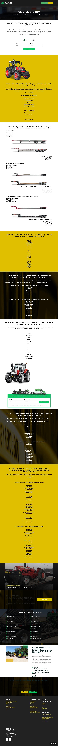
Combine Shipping (10, 616)
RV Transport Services (11, 638)
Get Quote (50, 2)
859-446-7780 (46, 715)
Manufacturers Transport (35, 616)
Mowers (29, 261)
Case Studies (32, 702)
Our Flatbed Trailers (10, 130)
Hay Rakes (29, 257)
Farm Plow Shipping (34, 631)
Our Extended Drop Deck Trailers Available (15, 163)
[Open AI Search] (53, 743)
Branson (29, 337)
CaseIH (29, 341)
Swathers (29, 244)
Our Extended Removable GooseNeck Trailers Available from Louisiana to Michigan (23, 196)
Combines (29, 241)
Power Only (8, 704)
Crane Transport (10, 633)
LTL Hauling (8, 703)
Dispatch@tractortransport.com (47, 717)
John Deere (29, 347)
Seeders (29, 254)
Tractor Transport (10, 618)
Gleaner (29, 343)
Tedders (29, 260)
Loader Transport (34, 629)
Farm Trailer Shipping (35, 621)
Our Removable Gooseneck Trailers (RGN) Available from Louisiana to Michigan (35, 186)
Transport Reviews (38, 88)
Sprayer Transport (10, 623)
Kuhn (29, 352)
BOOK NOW (44, 599)
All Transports (44, 708)
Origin (16, 43)
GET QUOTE (44, 402)
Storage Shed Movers (35, 633)
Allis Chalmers (29, 335)
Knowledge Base (33, 701)
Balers (29, 265)
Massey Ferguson (29, 356)
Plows (29, 250)
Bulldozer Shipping (34, 624)
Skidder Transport (34, 636)
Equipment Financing (45, 718)
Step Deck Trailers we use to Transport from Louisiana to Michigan (38, 154)
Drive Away (8, 706)
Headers (29, 256)
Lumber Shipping (10, 628)
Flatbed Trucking (9, 702)
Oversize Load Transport (11, 626)
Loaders (29, 245)
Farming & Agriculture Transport (11, 701)
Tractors (29, 240)
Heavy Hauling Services (11, 624)
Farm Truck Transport (35, 619)
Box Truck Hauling (34, 623)
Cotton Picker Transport (35, 626)
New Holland (29, 358)
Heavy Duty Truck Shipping (12, 634)
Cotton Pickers (29, 242)
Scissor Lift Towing (10, 629)
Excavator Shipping (10, 621)
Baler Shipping (33, 628)
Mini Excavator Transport (11, 636)
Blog (30, 703)
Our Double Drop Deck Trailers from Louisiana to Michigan (40, 219)
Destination (32, 43)
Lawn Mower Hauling (35, 618)
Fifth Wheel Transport (11, 619)
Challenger (29, 339)
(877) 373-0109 (44, 2)
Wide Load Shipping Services (36, 634)
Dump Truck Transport (11, 631)
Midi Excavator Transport (36, 638)
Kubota (29, 349)
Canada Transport (9, 708)
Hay (42, 707)
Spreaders (29, 246)
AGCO (29, 333)
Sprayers (29, 262)
